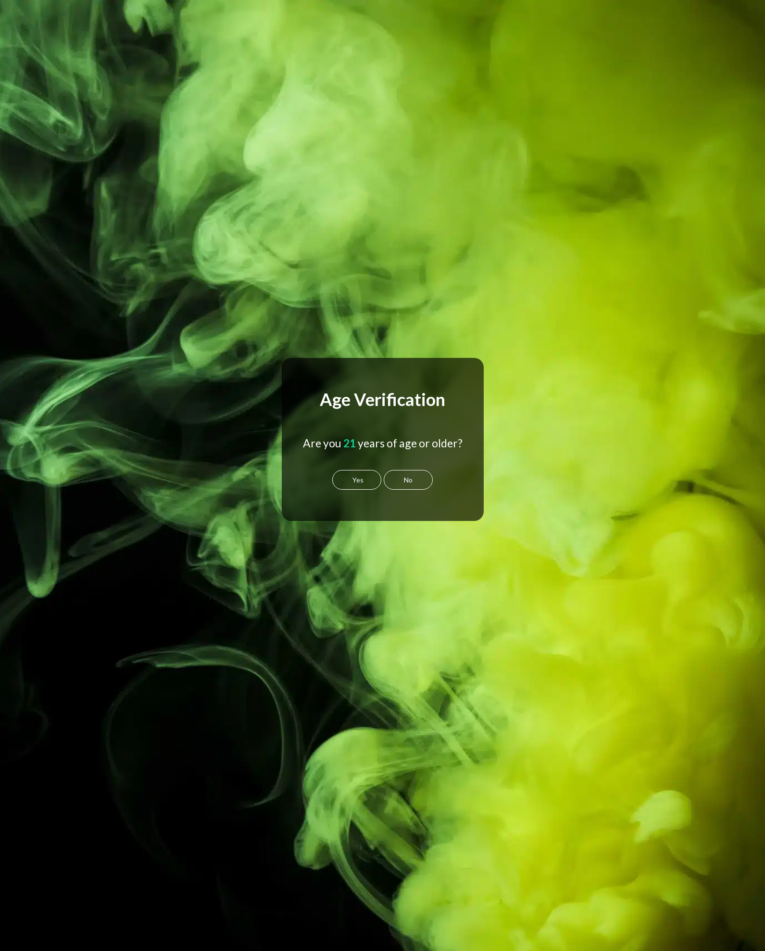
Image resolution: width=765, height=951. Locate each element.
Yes (358, 480)
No (408, 480)
